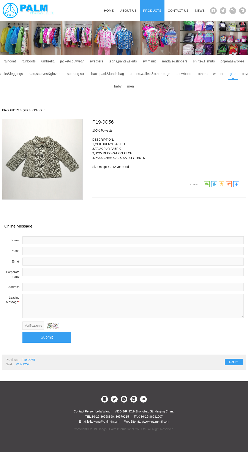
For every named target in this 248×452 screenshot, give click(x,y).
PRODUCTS (152, 10)
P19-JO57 (22, 364)
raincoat (10, 61)
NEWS (200, 10)
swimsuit (149, 61)
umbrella (47, 61)
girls (233, 74)
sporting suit (76, 74)
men (130, 86)
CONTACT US (178, 10)
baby (118, 86)
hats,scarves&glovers (44, 74)
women (218, 74)
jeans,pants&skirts (123, 61)
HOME (109, 10)
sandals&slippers (174, 61)
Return (233, 362)
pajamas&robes (232, 61)
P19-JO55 (28, 359)
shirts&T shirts (204, 61)
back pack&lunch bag (107, 74)
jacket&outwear (72, 61)
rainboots (28, 61)
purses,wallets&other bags (150, 74)
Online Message (18, 226)
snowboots (184, 74)
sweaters (96, 61)
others (202, 74)
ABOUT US (128, 10)
